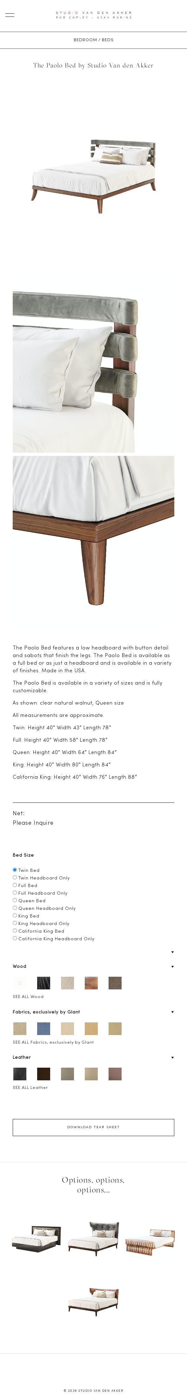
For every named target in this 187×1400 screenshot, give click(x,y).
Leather (22, 1058)
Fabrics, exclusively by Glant (46, 1012)
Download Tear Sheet (93, 1127)
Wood (19, 967)
